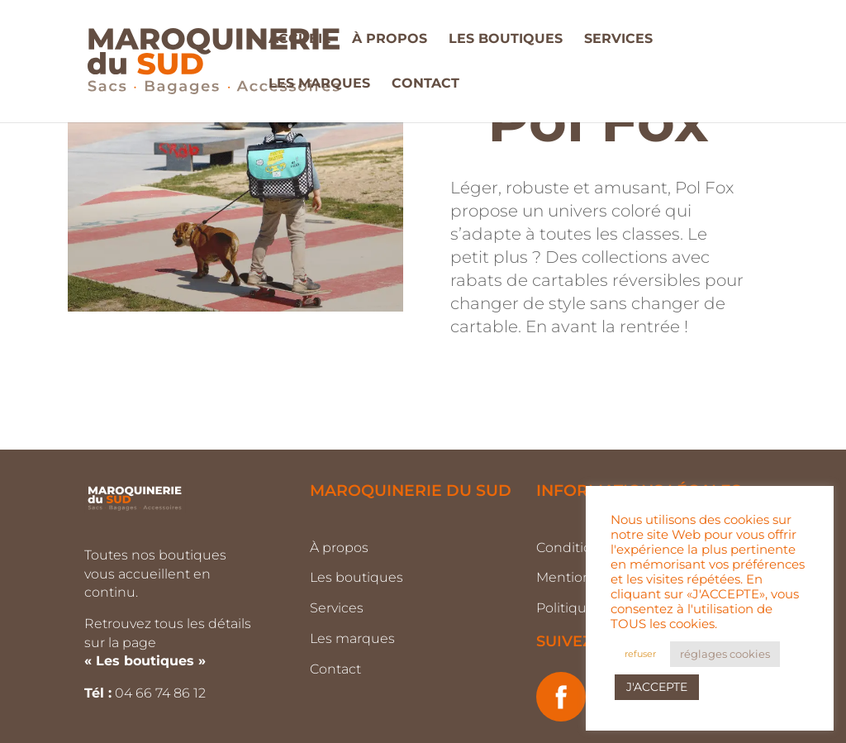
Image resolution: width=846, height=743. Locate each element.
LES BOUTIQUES (506, 39)
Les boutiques (356, 577)
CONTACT (425, 84)
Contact (335, 669)
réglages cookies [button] (725, 653)
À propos (339, 547)
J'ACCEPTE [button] (656, 686)
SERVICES (618, 39)
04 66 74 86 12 (162, 693)
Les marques (352, 638)
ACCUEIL (299, 39)
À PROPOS (389, 39)
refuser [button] (640, 654)
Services (337, 608)
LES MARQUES (319, 84)
